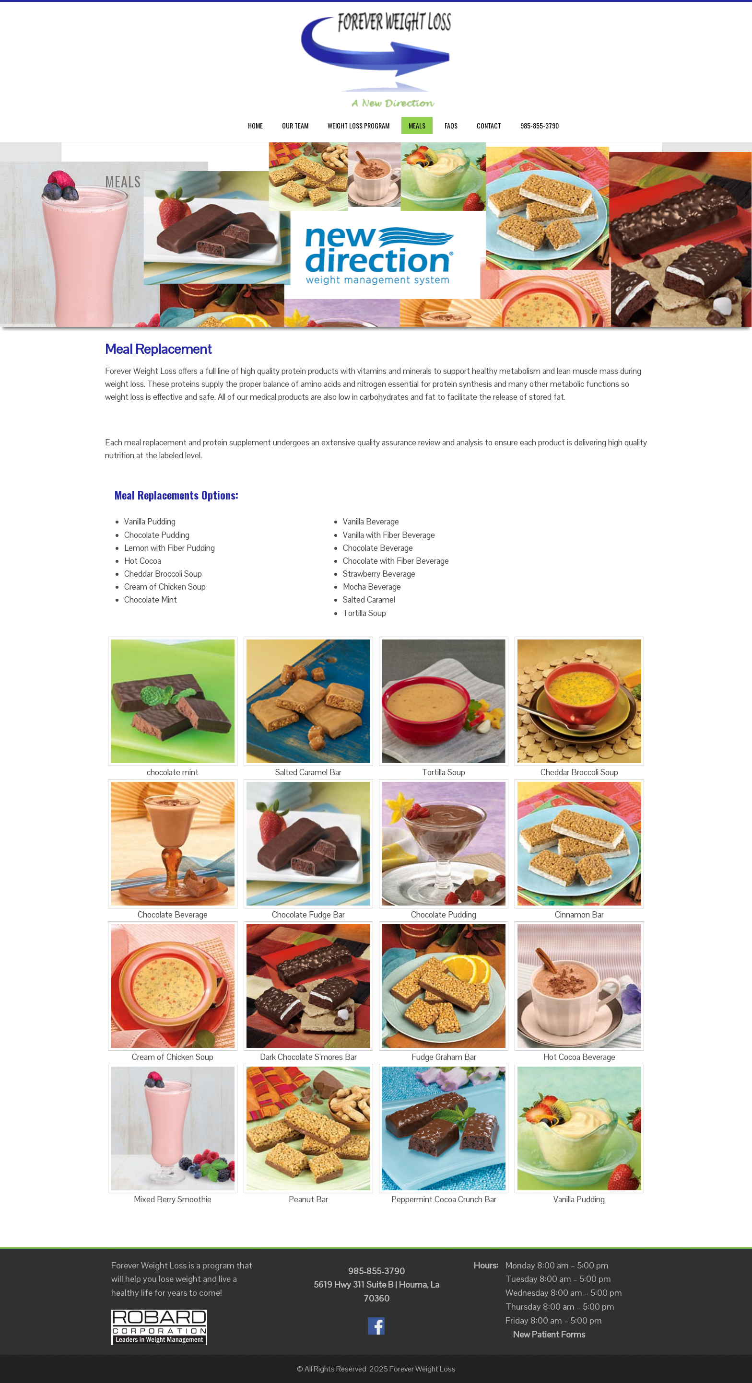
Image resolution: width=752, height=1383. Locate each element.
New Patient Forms (549, 1334)
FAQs (451, 125)
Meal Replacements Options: (176, 494)
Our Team (295, 125)
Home (255, 125)
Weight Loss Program (358, 125)
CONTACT (489, 125)
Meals (417, 125)
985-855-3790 (539, 125)
